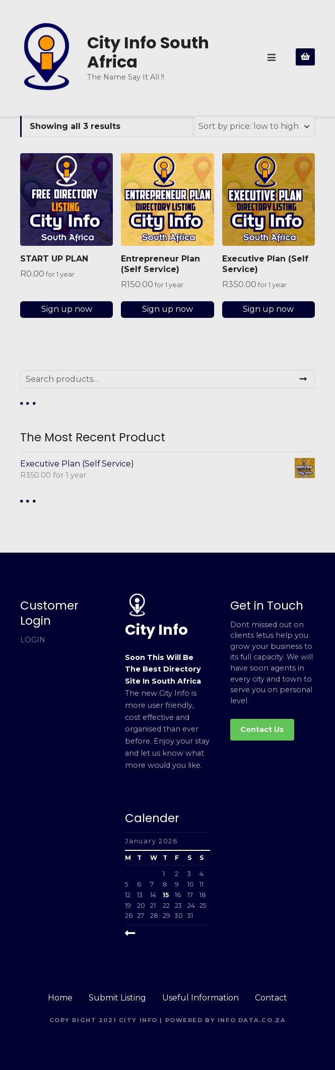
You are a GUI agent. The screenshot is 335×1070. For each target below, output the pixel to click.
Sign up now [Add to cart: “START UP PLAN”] (66, 309)
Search (303, 379)
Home (60, 997)
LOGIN (32, 639)
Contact (271, 997)
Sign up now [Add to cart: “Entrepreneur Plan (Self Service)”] (167, 309)
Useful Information (200, 997)
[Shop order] (254, 126)
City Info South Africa (148, 52)
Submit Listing (117, 997)
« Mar (138, 933)
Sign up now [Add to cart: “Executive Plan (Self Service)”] (268, 309)
